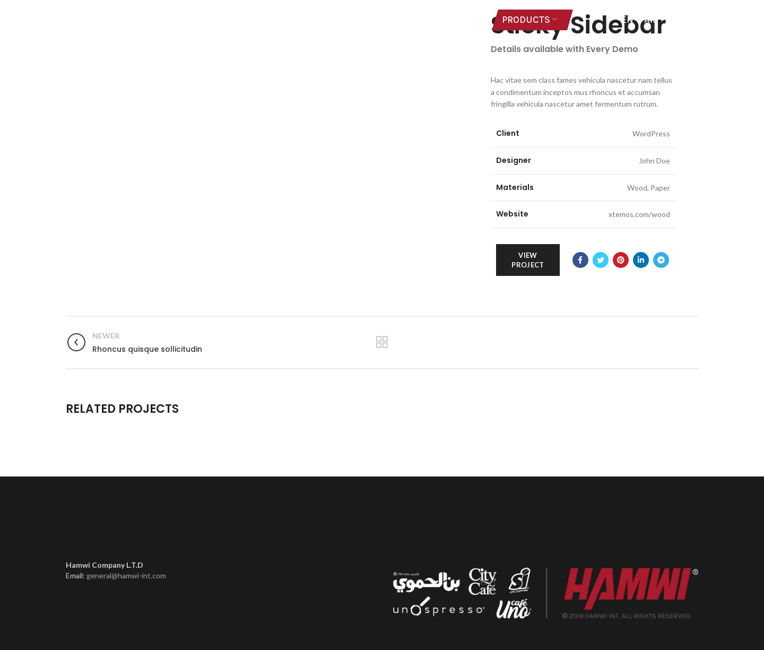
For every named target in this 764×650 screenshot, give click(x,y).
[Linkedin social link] (641, 260)
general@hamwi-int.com (126, 575)
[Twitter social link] (601, 260)
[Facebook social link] (580, 260)
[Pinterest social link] (621, 260)
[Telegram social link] (661, 260)
